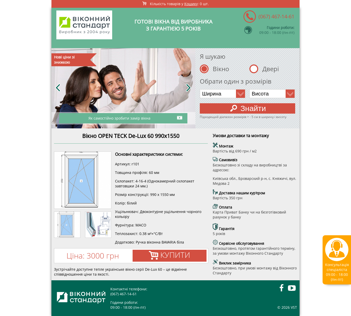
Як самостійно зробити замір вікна (135, 117)
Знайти (248, 108)
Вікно (221, 68)
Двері (270, 68)
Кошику (191, 3)
